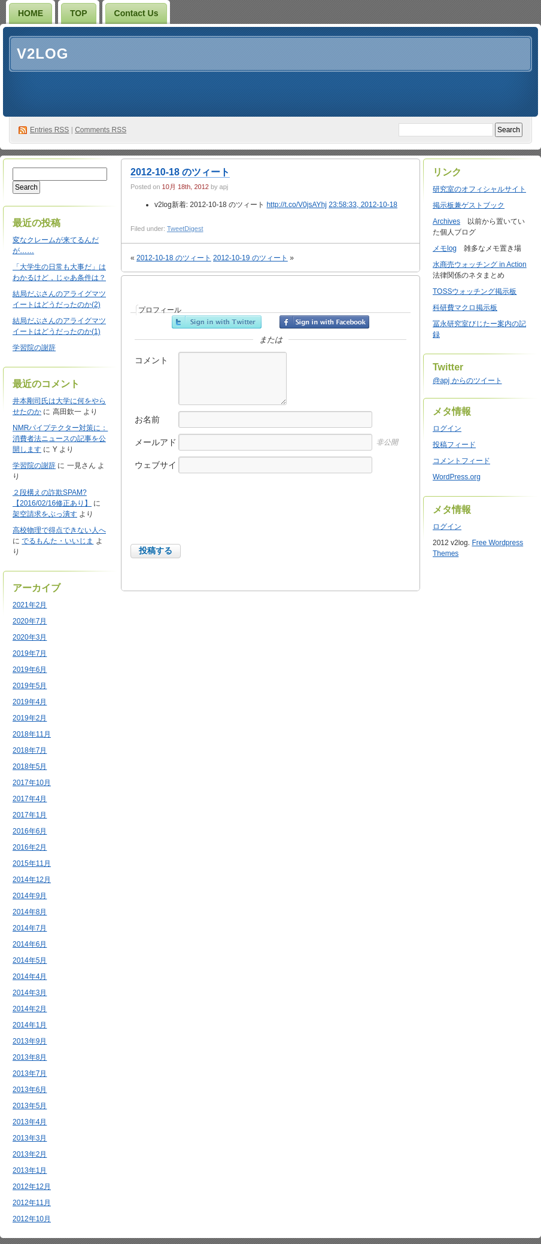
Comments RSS (100, 130)
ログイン (447, 428)
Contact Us (136, 13)
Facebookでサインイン (324, 322)
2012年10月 (32, 1219)
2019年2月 (30, 718)
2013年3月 (30, 1138)
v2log (42, 53)
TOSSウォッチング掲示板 (474, 291)
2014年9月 (30, 896)
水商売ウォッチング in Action (480, 264)
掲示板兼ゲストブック (468, 205)
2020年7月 (30, 621)
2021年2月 (30, 605)
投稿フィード (454, 444)
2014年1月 (30, 1025)
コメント (151, 360)
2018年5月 (30, 766)
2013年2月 (30, 1154)
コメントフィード (461, 461)
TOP (78, 13)
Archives (446, 221)
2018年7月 (30, 750)
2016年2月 (30, 847)
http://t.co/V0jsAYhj (296, 204)
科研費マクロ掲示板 (465, 307)
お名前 (147, 419)
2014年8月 (30, 912)
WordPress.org (457, 477)
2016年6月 (30, 831)
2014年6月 (30, 944)
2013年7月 (30, 1073)
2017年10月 (32, 782)
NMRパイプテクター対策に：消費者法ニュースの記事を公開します (60, 439)
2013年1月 (30, 1170)
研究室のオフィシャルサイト (479, 189)
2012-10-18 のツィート (180, 172)
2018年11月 (32, 734)
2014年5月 (30, 960)
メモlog (445, 248)
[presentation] (221, 520)
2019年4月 (30, 702)
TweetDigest (185, 228)
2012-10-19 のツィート (250, 258)
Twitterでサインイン (217, 322)
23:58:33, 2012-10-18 (363, 204)
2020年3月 (30, 637)
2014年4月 (30, 976)
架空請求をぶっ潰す (45, 514)
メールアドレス (156, 448)
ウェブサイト (156, 471)
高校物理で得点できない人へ (59, 530)
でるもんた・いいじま (57, 541)
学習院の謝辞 (34, 347)
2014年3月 (30, 992)
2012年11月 (32, 1203)
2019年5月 (30, 686)
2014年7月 (30, 928)
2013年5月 (30, 1106)
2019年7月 (30, 653)
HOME (30, 13)
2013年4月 (30, 1122)
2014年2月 (30, 1009)
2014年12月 (32, 879)
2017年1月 (30, 815)
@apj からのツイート (467, 380)
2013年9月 (30, 1041)
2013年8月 (30, 1057)
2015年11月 (32, 863)
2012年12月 (32, 1186)
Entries (49, 130)
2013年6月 (30, 1089)
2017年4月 (30, 799)
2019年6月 (30, 669)
